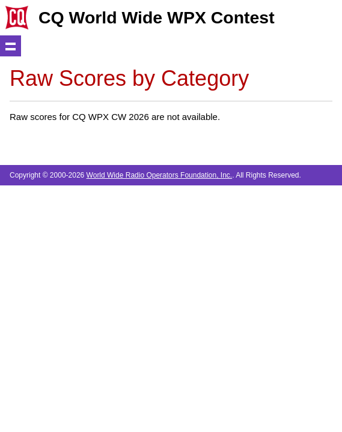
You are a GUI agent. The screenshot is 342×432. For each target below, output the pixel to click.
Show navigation (10, 45)
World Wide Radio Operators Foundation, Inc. (160, 175)
